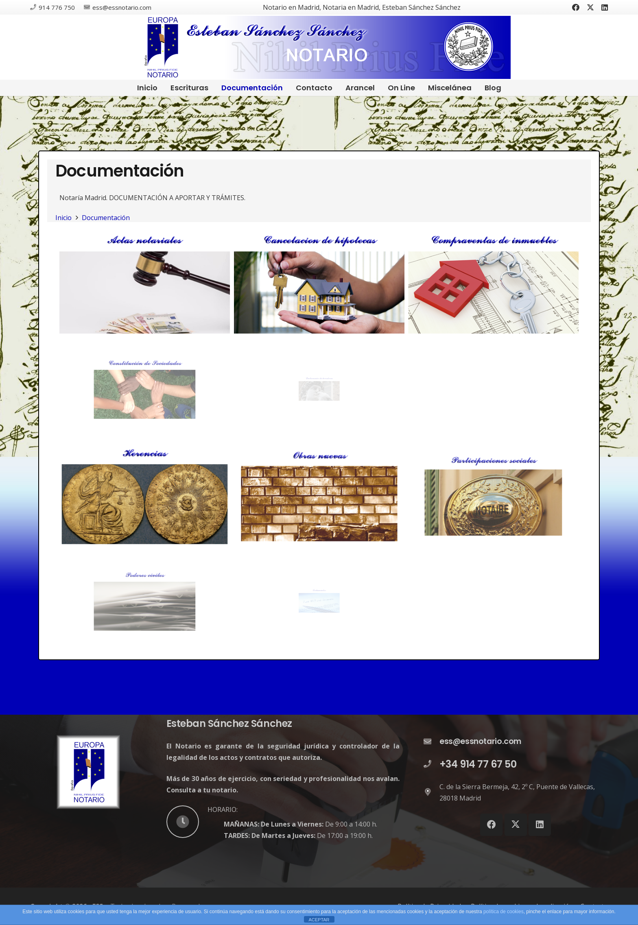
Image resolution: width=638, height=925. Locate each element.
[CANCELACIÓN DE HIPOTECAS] (319, 283)
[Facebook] (575, 7)
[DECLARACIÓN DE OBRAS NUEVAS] (319, 494)
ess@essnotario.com (480, 741)
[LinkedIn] (604, 7)
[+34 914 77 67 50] (431, 764)
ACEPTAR (318, 919)
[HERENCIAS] (144, 494)
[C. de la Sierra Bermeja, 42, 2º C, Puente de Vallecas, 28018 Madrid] (431, 792)
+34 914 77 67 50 (477, 764)
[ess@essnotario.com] (431, 742)
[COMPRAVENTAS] (493, 283)
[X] (590, 7)
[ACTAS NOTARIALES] (144, 283)
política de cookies (503, 911)
